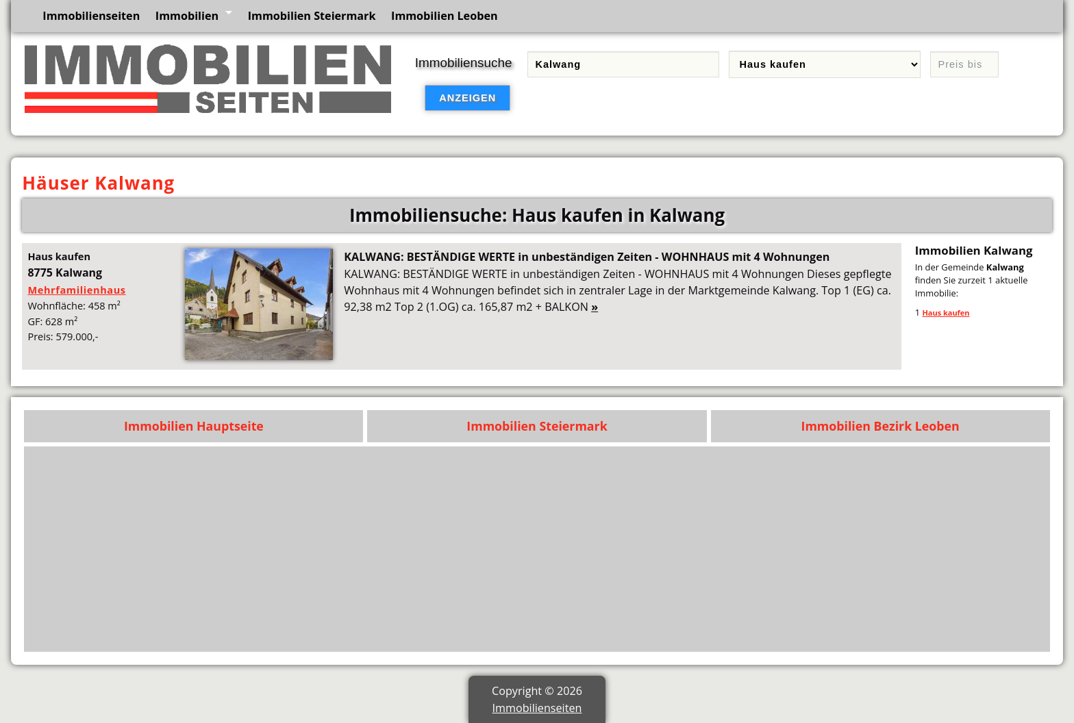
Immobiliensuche (463, 62)
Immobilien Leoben (444, 15)
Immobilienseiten (91, 15)
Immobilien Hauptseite (194, 426)
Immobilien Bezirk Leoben (880, 426)
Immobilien (186, 15)
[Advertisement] (632, 549)
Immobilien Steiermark (312, 15)
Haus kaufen (945, 312)
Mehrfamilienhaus (76, 289)
